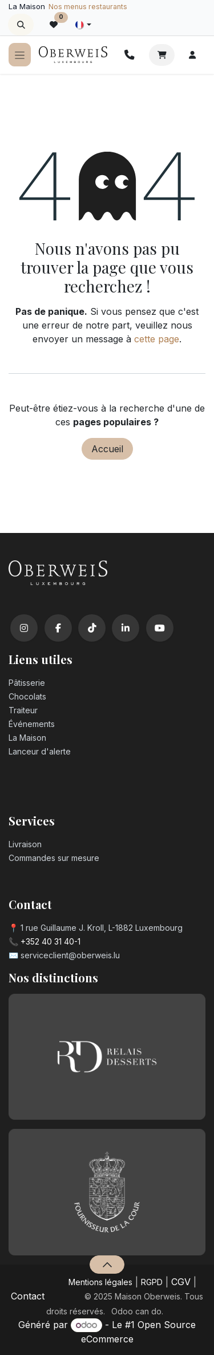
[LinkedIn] (125, 628)
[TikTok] (92, 628)
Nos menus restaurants (88, 6)
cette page (156, 339)
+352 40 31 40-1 (50, 941)
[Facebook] (58, 628)
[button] (21, 24)
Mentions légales (100, 1282)
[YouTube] (159, 628)
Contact (28, 1296)
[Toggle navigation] (20, 54)
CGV (181, 1281)
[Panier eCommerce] (162, 55)
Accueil (107, 449)
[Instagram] (24, 628)
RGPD (152, 1282)
